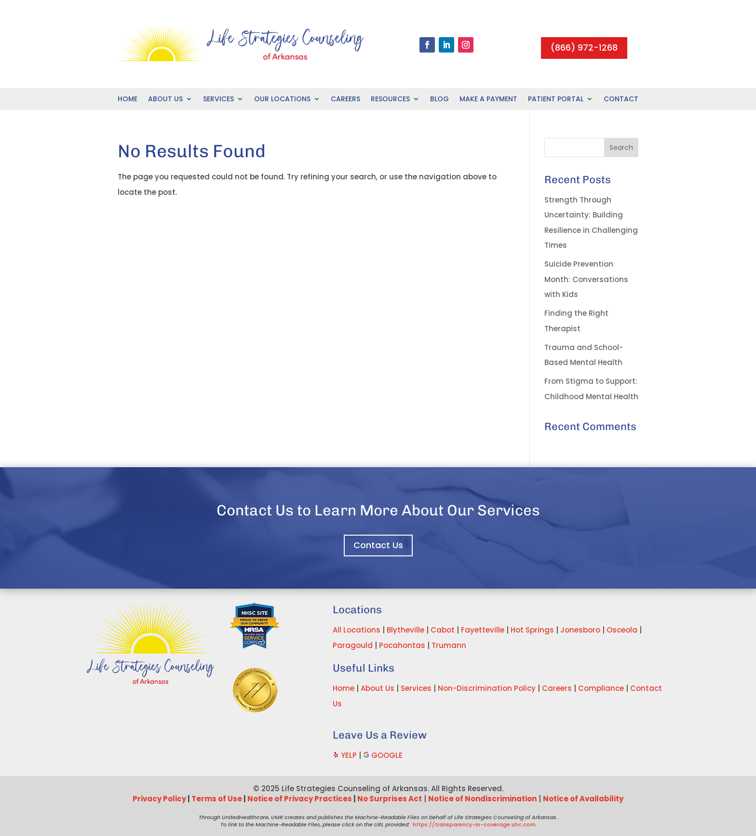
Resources (390, 99)
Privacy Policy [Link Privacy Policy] (159, 799)
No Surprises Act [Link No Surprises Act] (389, 799)
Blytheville (405, 630)
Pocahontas (402, 645)
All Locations (356, 630)
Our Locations (282, 99)
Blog (439, 99)
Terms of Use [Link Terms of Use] (216, 799)
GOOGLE (387, 755)
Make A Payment (488, 99)
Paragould (353, 645)
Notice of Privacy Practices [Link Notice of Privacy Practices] (299, 799)
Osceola (622, 630)
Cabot (443, 630)
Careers (345, 99)
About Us (165, 99)
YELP (349, 755)
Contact (621, 99)
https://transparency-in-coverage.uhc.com (474, 824)
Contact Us (378, 545)
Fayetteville (482, 630)
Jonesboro (580, 630)
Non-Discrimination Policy (487, 688)
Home (127, 99)
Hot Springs (532, 630)
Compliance (601, 688)
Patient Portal (555, 99)
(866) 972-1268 (584, 47)
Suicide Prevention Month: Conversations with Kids (586, 279)
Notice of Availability (583, 799)
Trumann (449, 645)
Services (218, 99)
